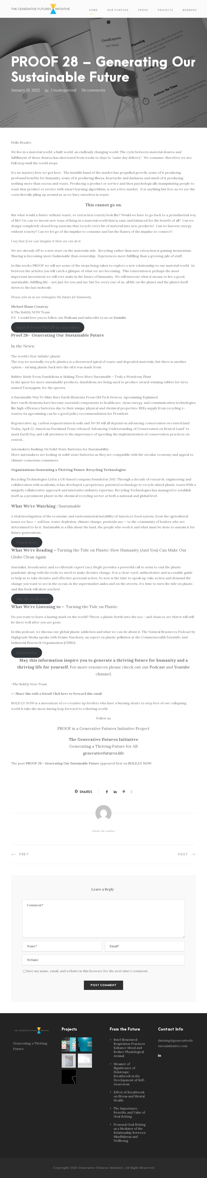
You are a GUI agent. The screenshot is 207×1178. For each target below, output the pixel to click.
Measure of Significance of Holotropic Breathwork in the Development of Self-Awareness (129, 1074)
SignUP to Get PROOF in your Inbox (47, 327)
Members (190, 10)
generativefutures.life (103, 753)
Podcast (70, 318)
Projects (165, 10)
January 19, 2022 (25, 90)
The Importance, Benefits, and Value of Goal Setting (129, 1112)
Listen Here (26, 652)
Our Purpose (118, 10)
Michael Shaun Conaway (29, 306)
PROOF (143, 10)
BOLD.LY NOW (139, 763)
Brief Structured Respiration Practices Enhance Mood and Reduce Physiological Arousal (129, 1048)
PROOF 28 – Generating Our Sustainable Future (62, 763)
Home (93, 10)
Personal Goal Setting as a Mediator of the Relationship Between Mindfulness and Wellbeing (130, 1133)
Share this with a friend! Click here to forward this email (59, 694)
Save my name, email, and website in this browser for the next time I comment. (87, 971)
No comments (93, 90)
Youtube (119, 318)
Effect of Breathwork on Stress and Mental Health (129, 1096)
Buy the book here (32, 599)
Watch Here (26, 542)
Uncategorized (63, 90)
